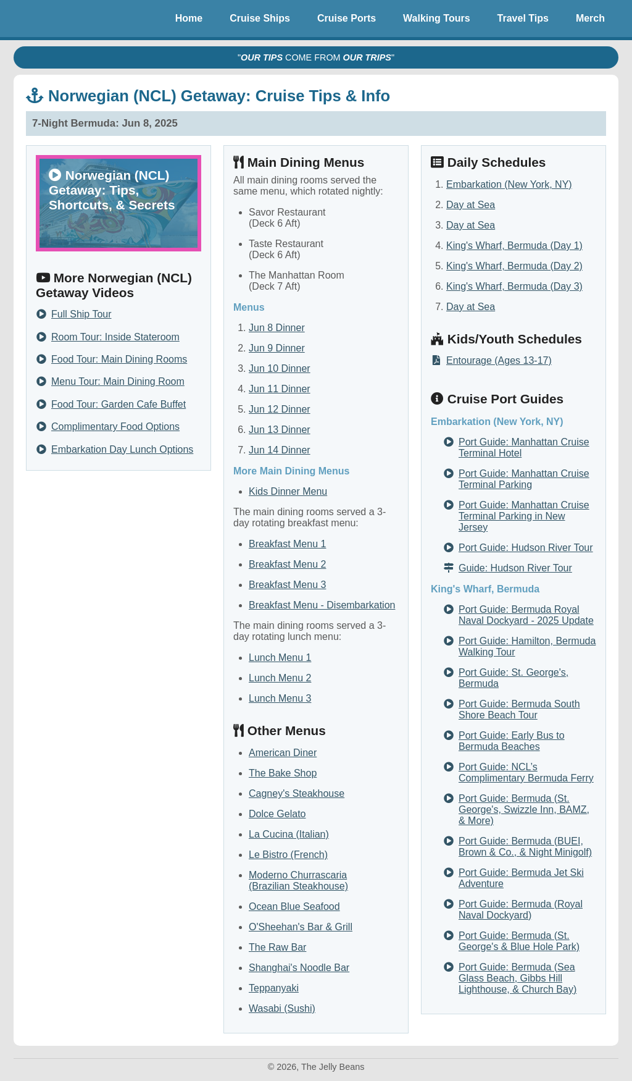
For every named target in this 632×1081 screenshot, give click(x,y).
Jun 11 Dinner (279, 389)
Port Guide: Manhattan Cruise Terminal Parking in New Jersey (524, 516)
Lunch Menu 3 (280, 698)
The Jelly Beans (44, 18)
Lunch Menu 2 (280, 678)
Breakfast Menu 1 (287, 544)
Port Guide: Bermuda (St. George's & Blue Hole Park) (519, 941)
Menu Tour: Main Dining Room (118, 382)
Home (188, 18)
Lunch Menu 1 (280, 657)
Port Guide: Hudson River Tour (526, 547)
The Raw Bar (277, 947)
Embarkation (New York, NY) (509, 184)
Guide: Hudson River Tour (515, 568)
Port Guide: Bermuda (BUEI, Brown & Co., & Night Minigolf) (525, 846)
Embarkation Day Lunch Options (122, 449)
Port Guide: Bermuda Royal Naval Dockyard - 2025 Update (526, 615)
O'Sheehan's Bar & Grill (300, 927)
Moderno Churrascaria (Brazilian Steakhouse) (298, 880)
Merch (590, 18)
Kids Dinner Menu (288, 491)
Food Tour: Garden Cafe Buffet (118, 404)
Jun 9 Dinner (277, 348)
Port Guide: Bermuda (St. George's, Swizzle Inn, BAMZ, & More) (524, 809)
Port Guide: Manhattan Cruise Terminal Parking (524, 479)
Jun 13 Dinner (279, 429)
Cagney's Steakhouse (296, 793)
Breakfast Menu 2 (287, 564)
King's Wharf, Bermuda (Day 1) (514, 245)
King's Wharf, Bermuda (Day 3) (514, 286)
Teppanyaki (274, 988)
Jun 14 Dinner (279, 450)
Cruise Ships (260, 18)
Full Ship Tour (81, 314)
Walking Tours (436, 18)
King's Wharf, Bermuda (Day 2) (514, 266)
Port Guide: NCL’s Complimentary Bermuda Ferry (526, 772)
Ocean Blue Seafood (294, 906)
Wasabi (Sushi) (282, 1008)
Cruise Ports (346, 18)
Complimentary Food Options (115, 427)
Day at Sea (470, 205)
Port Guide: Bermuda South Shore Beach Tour (519, 709)
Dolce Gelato (277, 814)
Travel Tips (523, 18)
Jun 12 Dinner (279, 409)
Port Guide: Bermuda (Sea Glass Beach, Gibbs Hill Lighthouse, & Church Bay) (517, 978)
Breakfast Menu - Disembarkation (322, 605)
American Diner (283, 752)
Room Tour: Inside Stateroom (115, 337)
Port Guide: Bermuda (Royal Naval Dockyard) (521, 909)
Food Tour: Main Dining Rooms (119, 359)
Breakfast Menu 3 (287, 584)
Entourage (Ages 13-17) (499, 361)
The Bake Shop (283, 773)
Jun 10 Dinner (279, 368)
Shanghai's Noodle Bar (299, 967)
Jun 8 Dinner (277, 327)
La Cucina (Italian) (289, 834)
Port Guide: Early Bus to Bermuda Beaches (512, 741)
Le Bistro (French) (288, 854)
